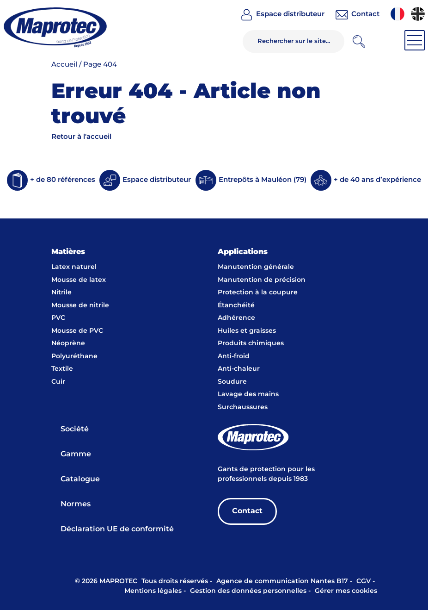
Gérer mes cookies (346, 591)
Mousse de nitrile (80, 305)
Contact (247, 511)
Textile (62, 369)
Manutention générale (256, 267)
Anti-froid (234, 356)
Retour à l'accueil (81, 136)
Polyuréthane (74, 356)
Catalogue (80, 479)
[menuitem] (397, 14)
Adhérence (236, 318)
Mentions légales (153, 591)
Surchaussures (243, 407)
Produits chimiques (251, 343)
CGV (363, 581)
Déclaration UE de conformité (117, 529)
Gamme (76, 454)
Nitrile (61, 292)
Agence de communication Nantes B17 (282, 581)
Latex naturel (74, 267)
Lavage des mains (248, 394)
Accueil (64, 65)
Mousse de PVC (77, 331)
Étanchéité (236, 305)
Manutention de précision (262, 280)
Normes (76, 504)
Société (75, 429)
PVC (58, 318)
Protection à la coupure (258, 292)
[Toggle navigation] (414, 40)
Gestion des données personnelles (248, 591)
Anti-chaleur (239, 369)
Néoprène (68, 343)
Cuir (58, 382)
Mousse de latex (78, 280)
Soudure (232, 382)
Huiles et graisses (247, 331)
